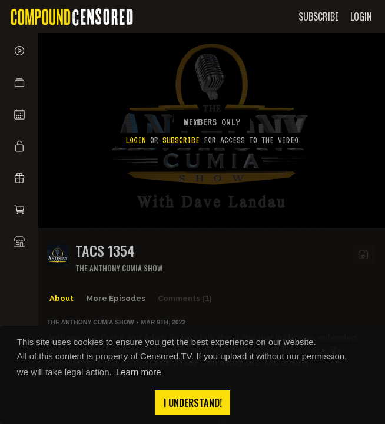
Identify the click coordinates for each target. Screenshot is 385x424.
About (61, 298)
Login (135, 140)
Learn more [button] (138, 372)
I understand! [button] (193, 403)
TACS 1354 (105, 250)
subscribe (181, 140)
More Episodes (116, 298)
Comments (185, 298)
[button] (19, 82)
